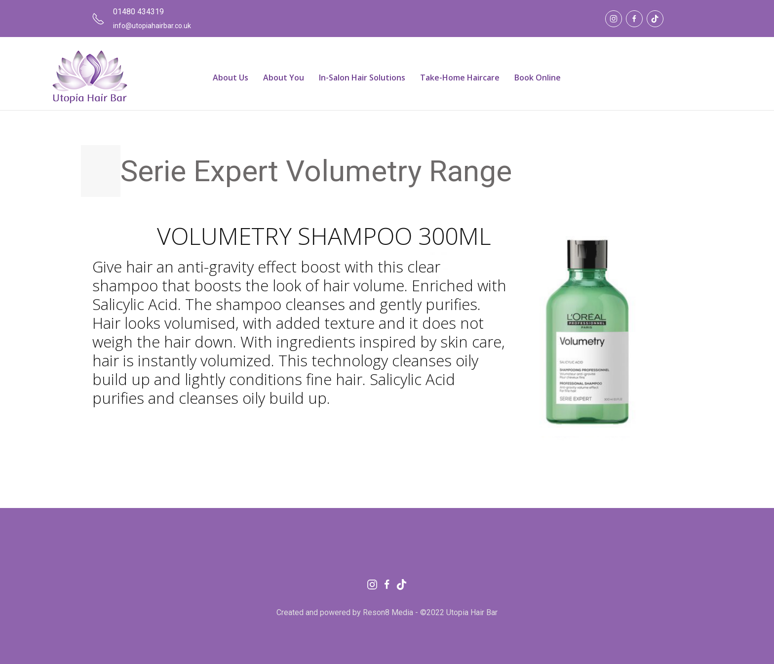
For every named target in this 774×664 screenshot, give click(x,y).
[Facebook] (634, 18)
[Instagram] (613, 18)
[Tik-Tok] (655, 18)
